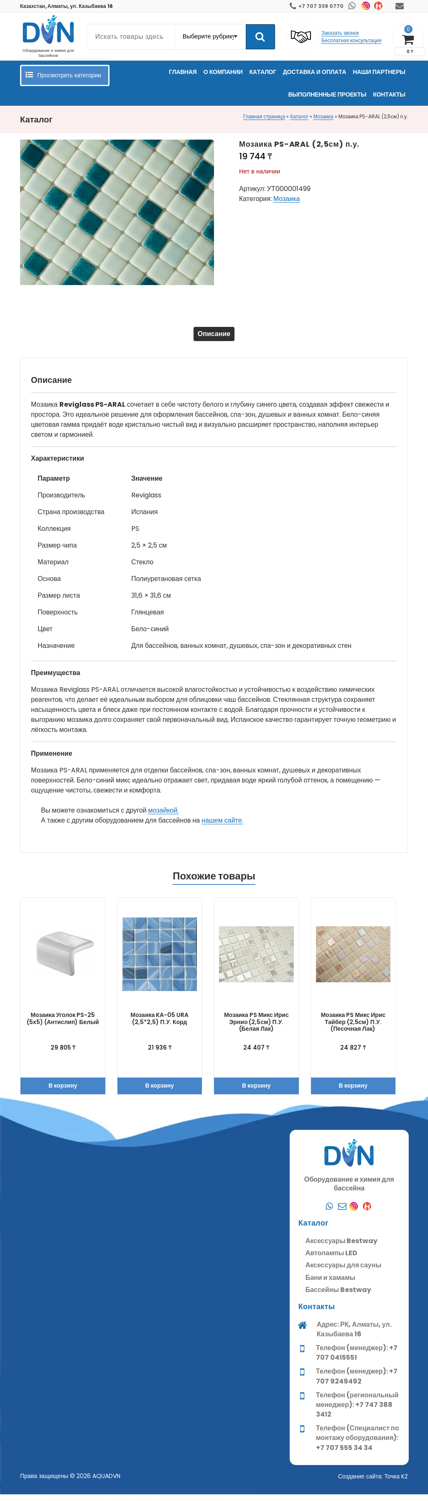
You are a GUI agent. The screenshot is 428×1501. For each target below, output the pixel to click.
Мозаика (323, 116)
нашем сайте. (222, 827)
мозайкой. (163, 817)
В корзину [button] (62, 1092)
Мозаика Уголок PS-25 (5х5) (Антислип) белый (63, 1025)
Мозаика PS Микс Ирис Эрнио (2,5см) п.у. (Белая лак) (256, 1028)
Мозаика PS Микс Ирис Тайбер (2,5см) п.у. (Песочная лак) (353, 1028)
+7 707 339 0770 (321, 6)
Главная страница (264, 116)
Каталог (299, 116)
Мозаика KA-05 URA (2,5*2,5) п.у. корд (159, 1025)
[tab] (214, 337)
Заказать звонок (340, 32)
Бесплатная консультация (351, 40)
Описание (214, 337)
